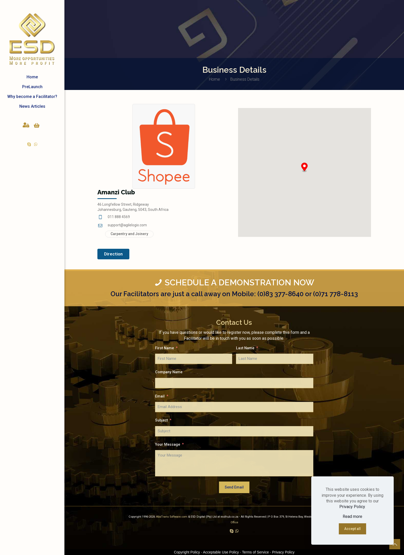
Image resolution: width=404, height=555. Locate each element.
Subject (161, 420)
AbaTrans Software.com (172, 516)
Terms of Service (255, 552)
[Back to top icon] (394, 544)
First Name (164, 348)
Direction (113, 253)
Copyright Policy (187, 552)
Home (214, 79)
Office (234, 522)
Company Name (168, 372)
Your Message (167, 444)
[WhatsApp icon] (36, 144)
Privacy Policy (352, 506)
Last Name (245, 348)
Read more (352, 516)
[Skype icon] (29, 144)
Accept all (352, 529)
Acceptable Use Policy (221, 552)
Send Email (234, 487)
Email (160, 396)
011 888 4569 (119, 217)
